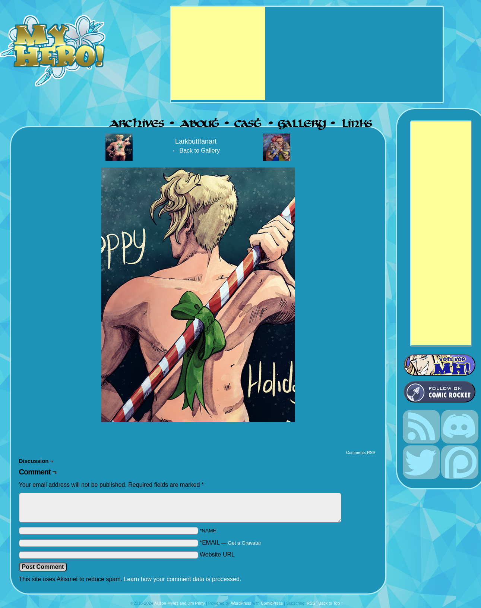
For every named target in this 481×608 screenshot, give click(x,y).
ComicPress (272, 603)
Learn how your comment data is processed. (182, 579)
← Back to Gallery (196, 150)
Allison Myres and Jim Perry (179, 603)
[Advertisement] (218, 53)
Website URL (217, 554)
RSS (311, 603)
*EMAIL (230, 542)
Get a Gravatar (244, 543)
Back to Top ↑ (331, 603)
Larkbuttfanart (195, 141)
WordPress (241, 603)
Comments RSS (361, 452)
